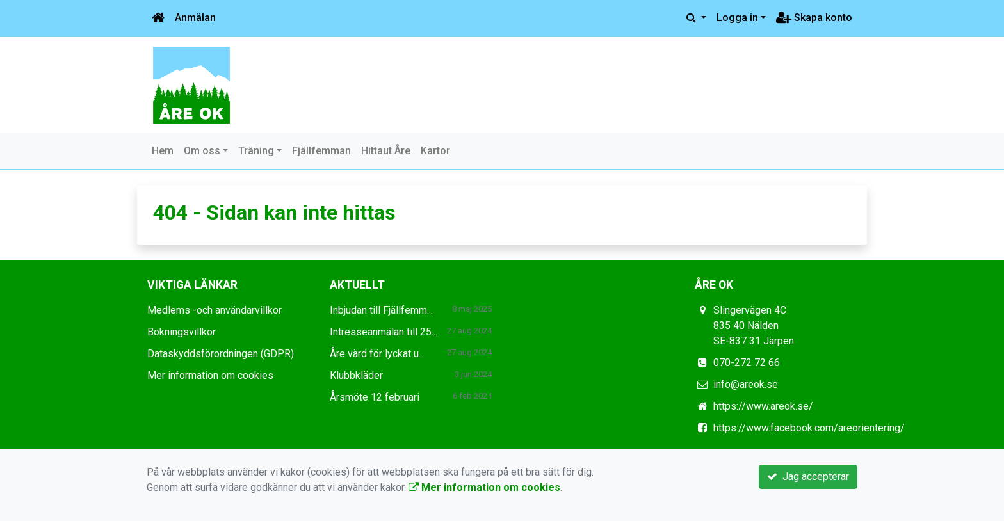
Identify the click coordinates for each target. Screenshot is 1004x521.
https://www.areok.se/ (763, 406)
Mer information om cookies (210, 375)
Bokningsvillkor (181, 332)
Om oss (202, 151)
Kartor (435, 151)
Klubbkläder (356, 375)
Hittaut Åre (385, 151)
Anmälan (195, 18)
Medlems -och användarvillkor (214, 310)
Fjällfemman (321, 151)
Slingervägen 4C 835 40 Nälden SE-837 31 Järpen (753, 325)
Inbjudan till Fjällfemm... (381, 310)
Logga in (737, 18)
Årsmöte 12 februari (374, 397)
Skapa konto (814, 18)
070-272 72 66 (746, 363)
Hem (163, 151)
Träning (256, 151)
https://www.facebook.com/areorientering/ (809, 428)
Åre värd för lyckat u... (377, 354)
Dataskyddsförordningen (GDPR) (220, 354)
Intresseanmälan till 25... (383, 332)
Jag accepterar (808, 476)
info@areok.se (745, 384)
